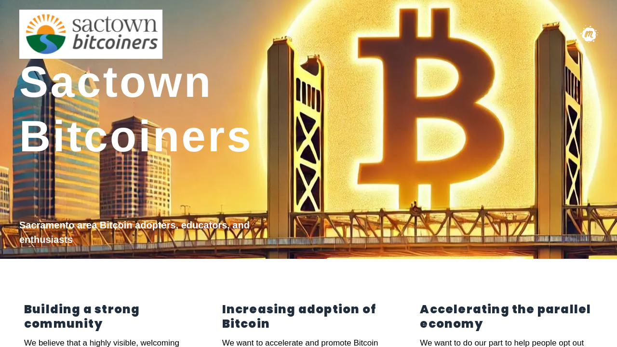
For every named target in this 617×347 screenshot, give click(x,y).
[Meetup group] (589, 34)
